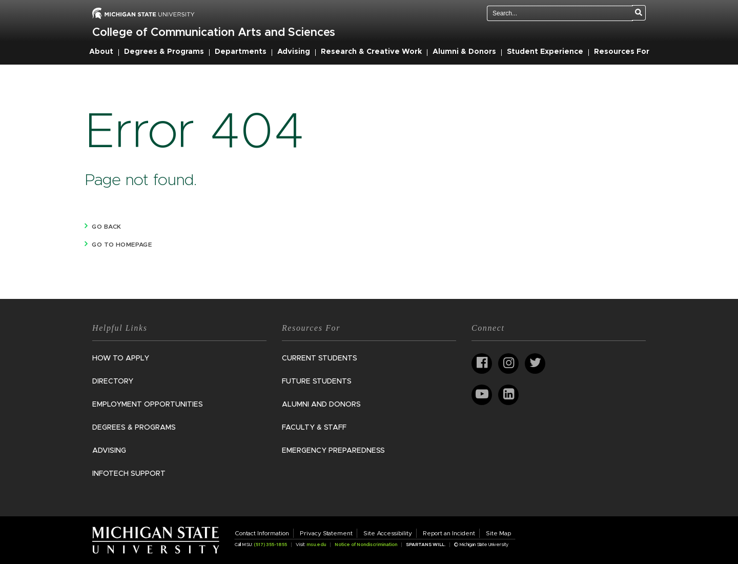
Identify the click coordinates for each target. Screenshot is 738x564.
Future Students (317, 381)
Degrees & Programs (164, 51)
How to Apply (120, 358)
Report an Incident (449, 533)
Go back (106, 227)
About (101, 51)
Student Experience (545, 51)
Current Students (319, 358)
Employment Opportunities (147, 404)
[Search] (639, 13)
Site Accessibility (387, 533)
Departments (240, 51)
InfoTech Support (129, 473)
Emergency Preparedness (333, 450)
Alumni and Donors (321, 404)
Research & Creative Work (371, 51)
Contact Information (262, 533)
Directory (112, 381)
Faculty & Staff (314, 427)
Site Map (498, 533)
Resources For (621, 51)
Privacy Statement (326, 533)
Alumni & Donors (464, 51)
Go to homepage (122, 244)
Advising (293, 51)
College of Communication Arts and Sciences (213, 32)
